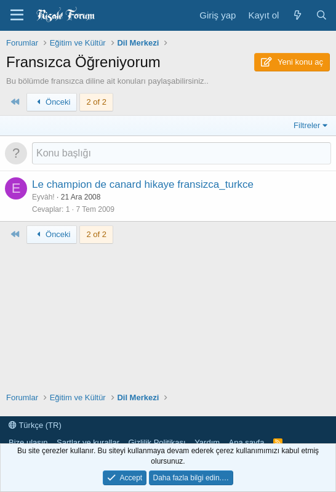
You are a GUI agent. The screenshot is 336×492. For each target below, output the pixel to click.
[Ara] (322, 15)
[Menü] (16, 15)
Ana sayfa (247, 442)
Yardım (207, 442)
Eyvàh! (43, 197)
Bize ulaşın (28, 442)
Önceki (52, 102)
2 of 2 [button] (96, 102)
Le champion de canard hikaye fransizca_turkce (143, 184)
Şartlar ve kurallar (88, 442)
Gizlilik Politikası (156, 442)
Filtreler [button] (307, 125)
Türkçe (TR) (35, 425)
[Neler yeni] (297, 15)
